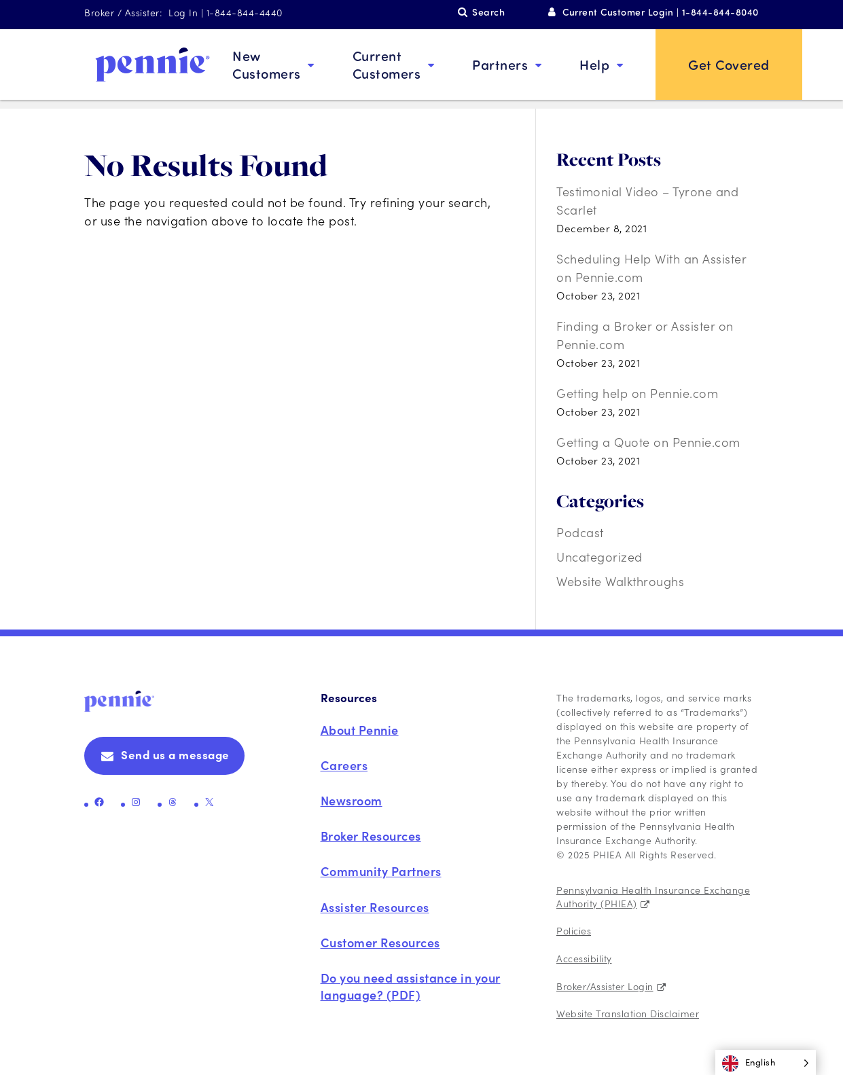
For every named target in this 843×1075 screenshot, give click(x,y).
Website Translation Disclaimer (627, 1013)
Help (594, 64)
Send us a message (175, 754)
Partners (500, 64)
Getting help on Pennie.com (637, 392)
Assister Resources (375, 906)
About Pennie (360, 729)
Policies (573, 930)
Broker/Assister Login (604, 986)
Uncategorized (599, 556)
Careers (344, 765)
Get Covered (729, 64)
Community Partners (381, 870)
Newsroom (351, 800)
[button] (766, 1062)
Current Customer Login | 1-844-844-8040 (660, 11)
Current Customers (387, 64)
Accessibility (584, 958)
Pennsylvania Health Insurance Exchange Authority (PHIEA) (653, 896)
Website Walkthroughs (620, 580)
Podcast (580, 532)
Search (488, 11)
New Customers (266, 64)
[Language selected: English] (766, 1062)
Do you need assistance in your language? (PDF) (411, 986)
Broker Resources (371, 835)
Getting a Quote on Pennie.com (648, 441)
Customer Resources (380, 942)
